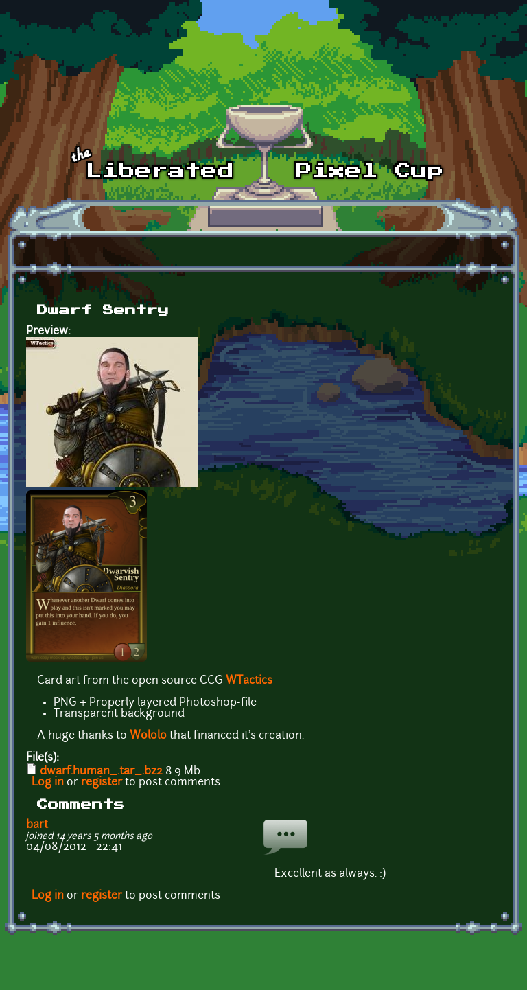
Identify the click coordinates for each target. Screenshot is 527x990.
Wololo (148, 735)
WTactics (249, 681)
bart (37, 825)
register (101, 782)
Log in (48, 782)
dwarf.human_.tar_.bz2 (101, 771)
